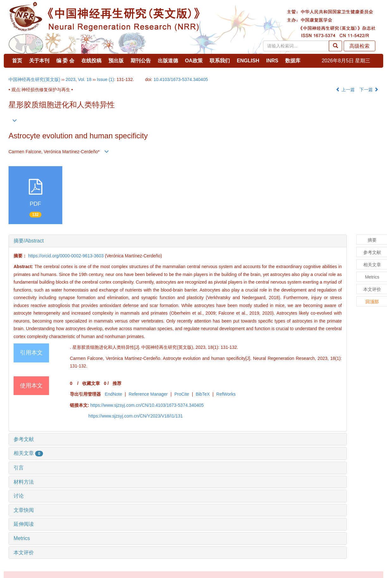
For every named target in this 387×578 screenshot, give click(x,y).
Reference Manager (148, 394)
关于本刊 (39, 60)
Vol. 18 (84, 79)
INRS (272, 60)
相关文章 (28, 453)
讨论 (19, 496)
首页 (17, 60)
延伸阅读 (24, 524)
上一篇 (345, 89)
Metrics (22, 538)
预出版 (116, 60)
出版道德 (168, 60)
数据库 (292, 60)
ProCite (181, 394)
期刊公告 (141, 60)
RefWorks (226, 394)
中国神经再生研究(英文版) (34, 79)
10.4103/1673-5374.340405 (180, 79)
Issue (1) (105, 79)
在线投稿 (91, 60)
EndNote (113, 394)
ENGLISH (248, 60)
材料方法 (24, 482)
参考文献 (24, 439)
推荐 (117, 383)
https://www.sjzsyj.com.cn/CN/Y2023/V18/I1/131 (135, 415)
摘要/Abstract (29, 240)
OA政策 (194, 60)
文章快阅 (24, 510)
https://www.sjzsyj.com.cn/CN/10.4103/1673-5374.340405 (147, 405)
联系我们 (220, 60)
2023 (70, 79)
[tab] (178, 241)
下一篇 (368, 89)
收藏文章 (91, 383)
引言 (19, 467)
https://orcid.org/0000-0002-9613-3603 (66, 255)
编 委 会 (65, 60)
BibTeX (203, 394)
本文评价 (24, 552)
